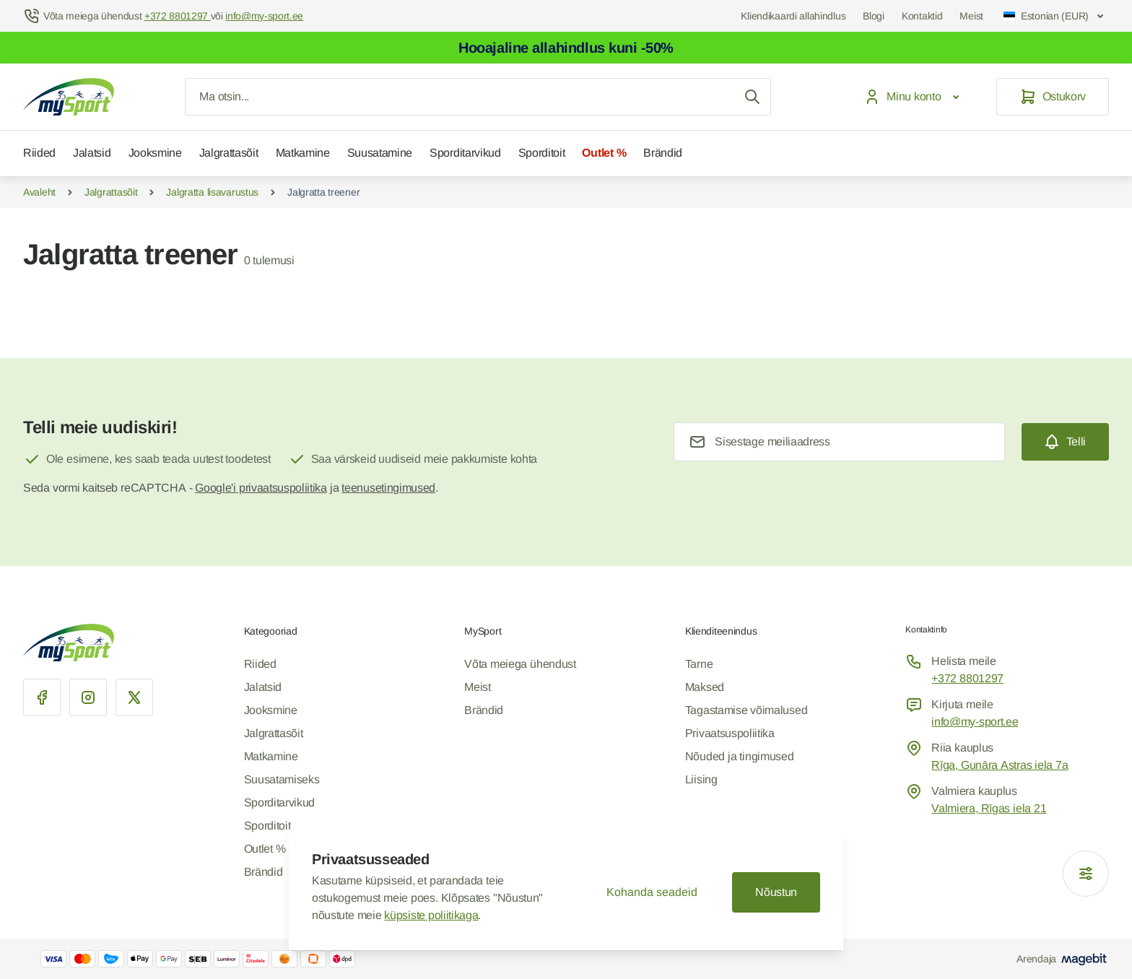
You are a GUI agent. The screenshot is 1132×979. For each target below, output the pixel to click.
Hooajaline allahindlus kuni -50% (566, 48)
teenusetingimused (388, 488)
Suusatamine (379, 153)
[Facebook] (42, 697)
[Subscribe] (1065, 442)
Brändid (662, 153)
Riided (39, 153)
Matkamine (303, 153)
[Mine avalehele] (68, 97)
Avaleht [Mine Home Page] (39, 192)
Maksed (704, 687)
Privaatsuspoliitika (730, 733)
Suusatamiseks (282, 779)
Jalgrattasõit (228, 153)
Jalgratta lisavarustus (212, 192)
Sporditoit (541, 153)
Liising (701, 779)
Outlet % (604, 153)
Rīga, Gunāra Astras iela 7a (999, 765)
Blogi (873, 16)
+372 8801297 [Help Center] (177, 16)
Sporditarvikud (465, 153)
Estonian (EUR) (1055, 16)
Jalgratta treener (323, 192)
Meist (971, 16)
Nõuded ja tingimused (739, 756)
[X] (134, 697)
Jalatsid (91, 153)
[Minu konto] (914, 97)
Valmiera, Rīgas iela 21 (988, 808)
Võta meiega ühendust (520, 664)
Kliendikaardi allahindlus (793, 16)
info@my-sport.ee (974, 721)
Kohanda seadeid (651, 892)
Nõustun (776, 892)
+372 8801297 (967, 678)
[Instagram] (88, 697)
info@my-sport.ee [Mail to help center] (264, 16)
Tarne (699, 664)
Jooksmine (155, 153)
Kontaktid (922, 16)
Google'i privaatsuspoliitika (261, 488)
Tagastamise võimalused (746, 710)
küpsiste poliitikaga (431, 915)
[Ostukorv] (1052, 97)
